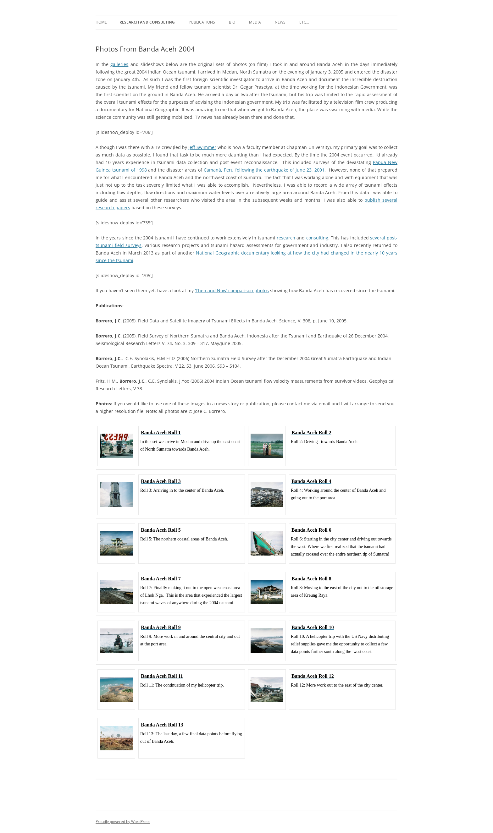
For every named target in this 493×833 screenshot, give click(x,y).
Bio (232, 22)
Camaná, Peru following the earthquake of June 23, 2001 (264, 170)
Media (255, 22)
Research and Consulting (147, 22)
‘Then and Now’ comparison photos (232, 290)
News (280, 22)
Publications (202, 22)
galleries (119, 64)
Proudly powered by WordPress (123, 821)
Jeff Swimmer (202, 147)
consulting (317, 238)
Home (101, 22)
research (286, 238)
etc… (304, 22)
